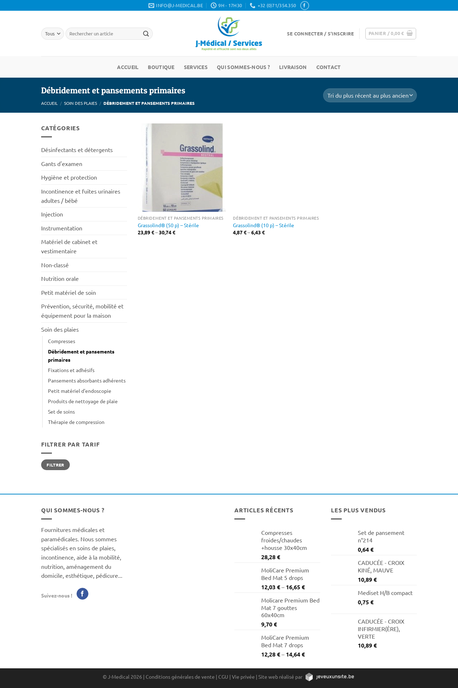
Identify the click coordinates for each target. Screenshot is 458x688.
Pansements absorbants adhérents (87, 380)
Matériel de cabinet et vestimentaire (69, 246)
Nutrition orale (60, 278)
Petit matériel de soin (68, 292)
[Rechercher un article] (146, 34)
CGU (223, 676)
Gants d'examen (61, 163)
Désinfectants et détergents (77, 149)
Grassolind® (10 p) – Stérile (263, 225)
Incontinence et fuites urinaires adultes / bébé (80, 195)
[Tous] (52, 33)
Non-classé (55, 264)
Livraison (293, 67)
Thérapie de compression (76, 422)
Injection (52, 214)
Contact (328, 67)
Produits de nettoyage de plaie (83, 401)
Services (196, 67)
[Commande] (370, 95)
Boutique (161, 67)
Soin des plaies (80, 103)
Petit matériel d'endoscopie (79, 390)
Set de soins (61, 411)
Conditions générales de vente (180, 676)
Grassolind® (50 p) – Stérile (168, 225)
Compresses (61, 341)
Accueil (127, 67)
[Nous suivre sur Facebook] (304, 5)
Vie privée (243, 676)
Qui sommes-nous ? (243, 67)
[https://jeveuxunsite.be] (329, 676)
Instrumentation (61, 227)
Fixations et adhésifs (71, 370)
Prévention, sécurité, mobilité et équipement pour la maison (82, 310)
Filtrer (55, 465)
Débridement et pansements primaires (81, 355)
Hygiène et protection (69, 177)
